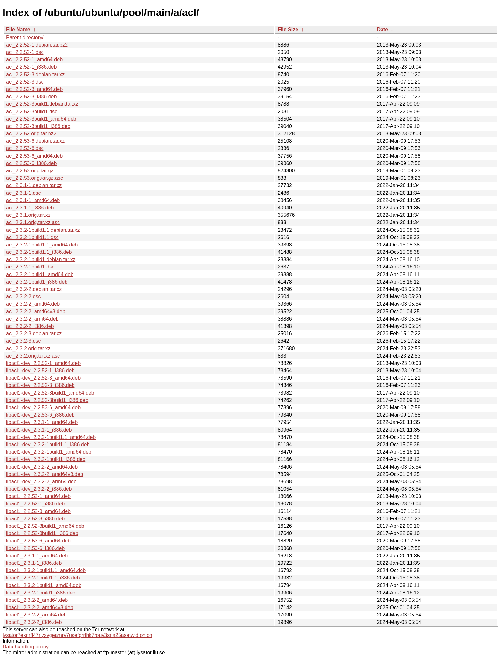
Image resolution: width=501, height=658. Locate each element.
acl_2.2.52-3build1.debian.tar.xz (42, 104)
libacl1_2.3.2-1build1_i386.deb (40, 592)
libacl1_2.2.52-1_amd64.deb (38, 496)
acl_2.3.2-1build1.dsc (30, 266)
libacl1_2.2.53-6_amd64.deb (38, 540)
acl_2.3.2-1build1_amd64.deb (39, 274)
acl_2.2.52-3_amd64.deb (34, 89)
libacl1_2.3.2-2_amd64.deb (37, 600)
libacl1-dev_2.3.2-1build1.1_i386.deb (48, 444)
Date (382, 29)
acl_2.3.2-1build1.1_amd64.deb (42, 244)
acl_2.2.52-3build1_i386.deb (38, 126)
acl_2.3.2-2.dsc (23, 296)
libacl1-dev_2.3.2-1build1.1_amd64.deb (51, 437)
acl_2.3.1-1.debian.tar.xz (34, 185)
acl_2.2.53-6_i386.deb (31, 163)
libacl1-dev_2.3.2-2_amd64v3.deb (44, 474)
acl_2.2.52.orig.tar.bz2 (31, 133)
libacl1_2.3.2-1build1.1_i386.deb (43, 577)
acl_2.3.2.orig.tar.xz (28, 348)
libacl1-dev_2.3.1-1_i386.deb (39, 430)
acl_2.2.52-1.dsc (24, 52)
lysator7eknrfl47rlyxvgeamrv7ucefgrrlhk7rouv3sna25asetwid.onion (77, 635)
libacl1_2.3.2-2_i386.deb (34, 622)
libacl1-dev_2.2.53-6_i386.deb (40, 415)
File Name (18, 29)
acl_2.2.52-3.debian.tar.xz (35, 74)
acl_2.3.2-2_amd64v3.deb (35, 311)
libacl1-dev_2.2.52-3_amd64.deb (43, 378)
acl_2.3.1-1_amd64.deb (33, 200)
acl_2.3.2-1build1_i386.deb (36, 281)
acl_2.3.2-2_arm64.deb (32, 318)
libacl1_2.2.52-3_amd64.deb (38, 511)
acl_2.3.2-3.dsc (23, 341)
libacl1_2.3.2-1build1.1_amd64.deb (46, 570)
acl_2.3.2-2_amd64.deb (33, 303)
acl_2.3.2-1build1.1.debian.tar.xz (43, 230)
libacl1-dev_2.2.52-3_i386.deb (40, 385)
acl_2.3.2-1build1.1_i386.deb (39, 252)
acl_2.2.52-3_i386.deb (31, 96)
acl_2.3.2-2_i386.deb (30, 326)
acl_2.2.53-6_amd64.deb (34, 156)
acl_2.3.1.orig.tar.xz (28, 215)
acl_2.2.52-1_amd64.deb (34, 59)
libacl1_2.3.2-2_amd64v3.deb (39, 607)
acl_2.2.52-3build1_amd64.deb (41, 119)
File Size (288, 29)
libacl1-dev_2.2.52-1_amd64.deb (43, 363)
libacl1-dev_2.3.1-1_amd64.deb (42, 422)
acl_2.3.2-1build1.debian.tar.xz (40, 259)
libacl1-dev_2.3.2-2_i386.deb (39, 489)
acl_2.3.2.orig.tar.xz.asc (33, 356)
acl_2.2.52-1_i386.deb (31, 67)
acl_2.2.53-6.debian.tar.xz (35, 141)
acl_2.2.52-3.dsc (24, 82)
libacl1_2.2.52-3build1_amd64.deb (45, 526)
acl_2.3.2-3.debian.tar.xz (34, 333)
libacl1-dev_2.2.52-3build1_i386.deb (47, 400)
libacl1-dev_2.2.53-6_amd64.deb (43, 407)
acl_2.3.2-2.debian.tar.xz (34, 289)
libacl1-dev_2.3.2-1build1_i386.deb (45, 459)
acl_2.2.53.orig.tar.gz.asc (34, 178)
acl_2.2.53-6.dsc (24, 148)
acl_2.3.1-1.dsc (23, 193)
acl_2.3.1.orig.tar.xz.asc (33, 222)
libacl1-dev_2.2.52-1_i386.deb (40, 370)
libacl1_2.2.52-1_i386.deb (35, 503)
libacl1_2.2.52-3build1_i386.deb (42, 533)
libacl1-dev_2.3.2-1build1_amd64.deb (48, 452)
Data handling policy (26, 646)
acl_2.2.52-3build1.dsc (31, 111)
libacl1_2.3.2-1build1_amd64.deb (43, 585)
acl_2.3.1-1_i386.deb (30, 207)
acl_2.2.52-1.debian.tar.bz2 (37, 45)
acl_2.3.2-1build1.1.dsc (32, 237)
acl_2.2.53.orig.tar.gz (30, 170)
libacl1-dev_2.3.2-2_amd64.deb (42, 467)
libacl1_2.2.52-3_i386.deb (35, 518)
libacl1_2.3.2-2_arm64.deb (36, 614)
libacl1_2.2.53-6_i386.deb (35, 548)
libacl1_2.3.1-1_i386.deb (34, 563)
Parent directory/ (24, 37)
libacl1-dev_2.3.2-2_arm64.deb (41, 481)
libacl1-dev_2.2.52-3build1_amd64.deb (50, 393)
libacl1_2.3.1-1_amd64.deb (37, 555)
